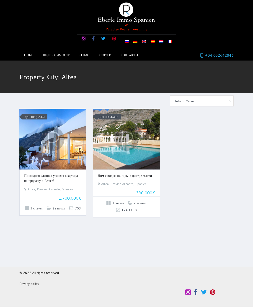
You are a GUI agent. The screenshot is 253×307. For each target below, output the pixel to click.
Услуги (104, 55)
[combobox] (202, 100)
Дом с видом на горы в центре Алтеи (125, 175)
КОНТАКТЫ (129, 55)
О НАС (84, 55)
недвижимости (56, 55)
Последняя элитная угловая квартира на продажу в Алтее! (51, 178)
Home (29, 55)
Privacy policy (29, 283)
